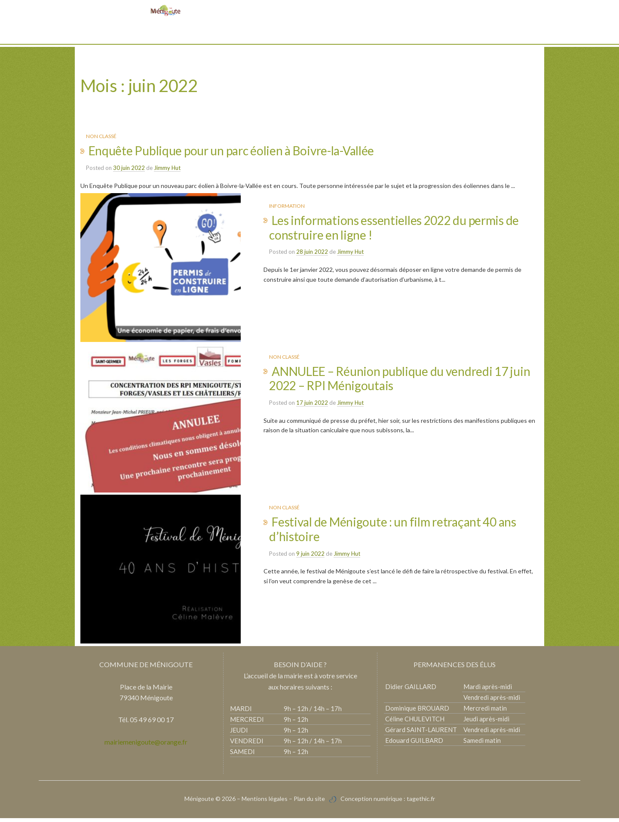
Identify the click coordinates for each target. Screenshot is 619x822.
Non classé (101, 136)
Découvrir (235, 34)
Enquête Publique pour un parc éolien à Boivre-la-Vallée (231, 150)
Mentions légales (265, 802)
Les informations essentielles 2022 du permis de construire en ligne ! (394, 227)
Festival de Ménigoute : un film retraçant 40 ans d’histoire (392, 531)
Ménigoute (199, 802)
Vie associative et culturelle (354, 34)
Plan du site (309, 802)
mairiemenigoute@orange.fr (145, 745)
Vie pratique (280, 34)
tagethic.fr (421, 802)
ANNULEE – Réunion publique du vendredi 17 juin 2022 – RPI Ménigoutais (399, 379)
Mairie (199, 34)
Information (287, 206)
